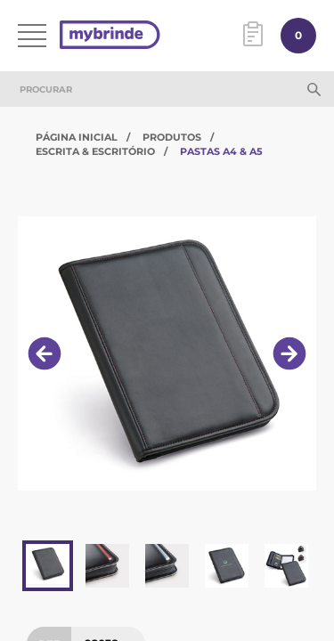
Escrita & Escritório (95, 151)
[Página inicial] (110, 36)
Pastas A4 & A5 (221, 151)
